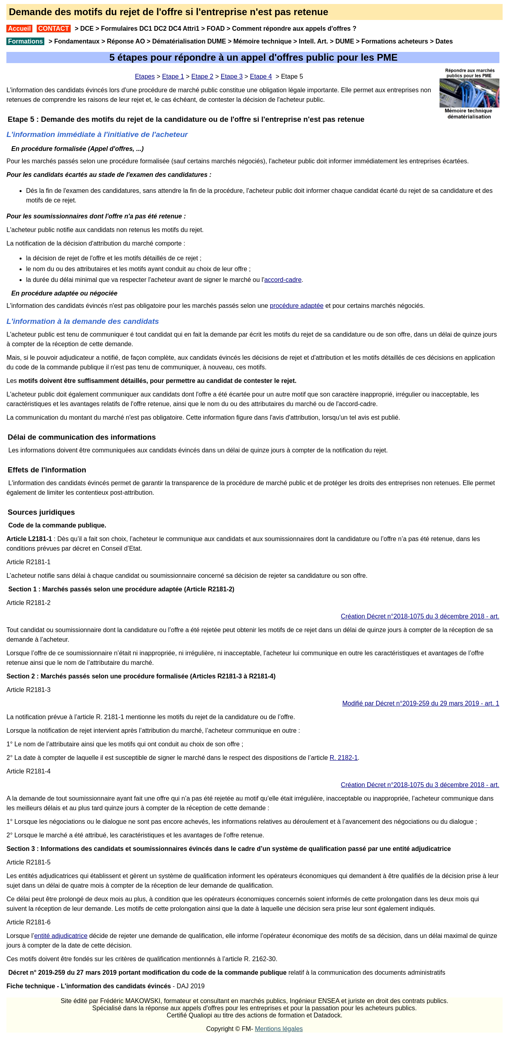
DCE (87, 28)
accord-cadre (282, 279)
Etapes (145, 76)
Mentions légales (279, 1028)
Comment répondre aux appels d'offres (291, 28)
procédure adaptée (296, 305)
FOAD (216, 28)
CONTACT (53, 28)
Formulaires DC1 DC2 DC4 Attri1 (150, 28)
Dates (444, 41)
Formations (25, 41)
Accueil (19, 28)
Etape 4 (261, 76)
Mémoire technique (263, 41)
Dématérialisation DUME (189, 41)
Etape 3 (232, 76)
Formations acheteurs (394, 41)
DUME (344, 41)
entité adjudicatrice (60, 935)
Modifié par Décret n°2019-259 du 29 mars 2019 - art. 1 (420, 703)
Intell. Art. (313, 41)
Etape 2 (202, 76)
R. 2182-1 (344, 757)
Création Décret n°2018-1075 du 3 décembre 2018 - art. (420, 616)
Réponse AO (126, 41)
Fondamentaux (75, 41)
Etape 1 (173, 76)
